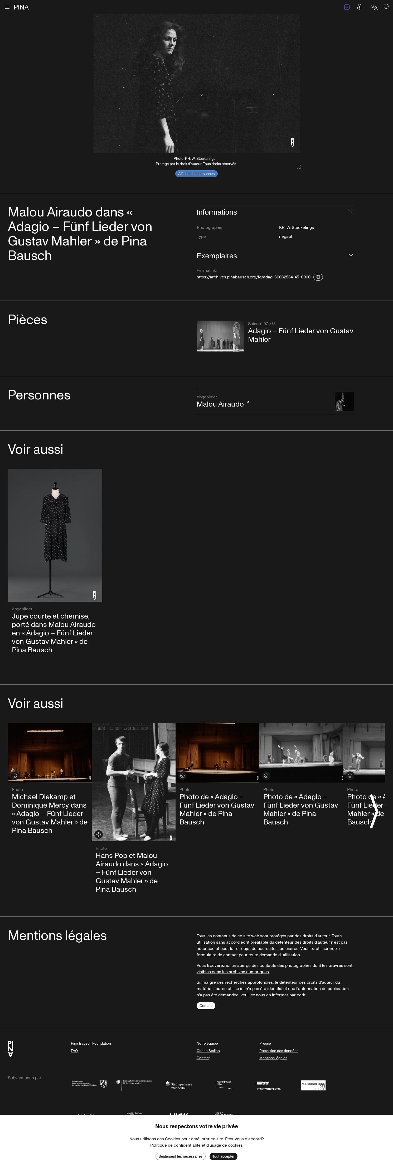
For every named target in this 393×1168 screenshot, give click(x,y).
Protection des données (278, 1050)
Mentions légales (273, 1057)
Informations (217, 212)
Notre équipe (207, 1043)
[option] (196, 83)
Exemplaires (217, 256)
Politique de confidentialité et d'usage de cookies (196, 1145)
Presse (265, 1043)
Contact (206, 1005)
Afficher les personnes (196, 174)
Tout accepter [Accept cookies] (223, 1156)
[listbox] (196, 83)
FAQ (74, 1050)
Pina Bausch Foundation (91, 1043)
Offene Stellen (208, 1050)
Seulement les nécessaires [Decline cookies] (180, 1156)
